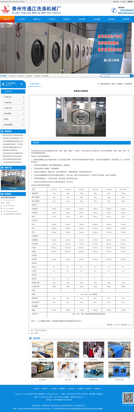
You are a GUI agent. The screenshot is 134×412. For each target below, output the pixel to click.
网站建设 (100, 394)
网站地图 (115, 1)
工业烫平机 (37, 76)
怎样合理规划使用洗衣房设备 (12, 159)
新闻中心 (37, 19)
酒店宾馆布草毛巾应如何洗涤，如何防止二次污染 (18, 156)
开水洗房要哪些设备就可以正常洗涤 (14, 141)
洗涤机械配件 (8, 125)
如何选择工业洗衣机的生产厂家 (13, 138)
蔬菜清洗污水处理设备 (10, 150)
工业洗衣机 (12, 76)
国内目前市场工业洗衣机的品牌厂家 (14, 135)
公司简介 (22, 19)
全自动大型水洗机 (67, 405)
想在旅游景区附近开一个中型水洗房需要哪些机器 (18, 144)
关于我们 (123, 1)
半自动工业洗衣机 (40, 330)
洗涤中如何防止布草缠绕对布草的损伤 (15, 153)
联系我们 (126, 19)
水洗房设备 (45, 405)
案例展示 (66, 19)
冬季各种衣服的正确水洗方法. (12, 147)
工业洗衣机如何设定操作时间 (12, 162)
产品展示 (52, 19)
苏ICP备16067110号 (74, 394)
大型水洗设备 (55, 405)
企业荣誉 (81, 19)
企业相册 (96, 19)
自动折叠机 (45, 76)
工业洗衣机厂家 (79, 405)
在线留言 (111, 19)
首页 (113, 84)
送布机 (6, 119)
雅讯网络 (92, 394)
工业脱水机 (28, 76)
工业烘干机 (20, 76)
